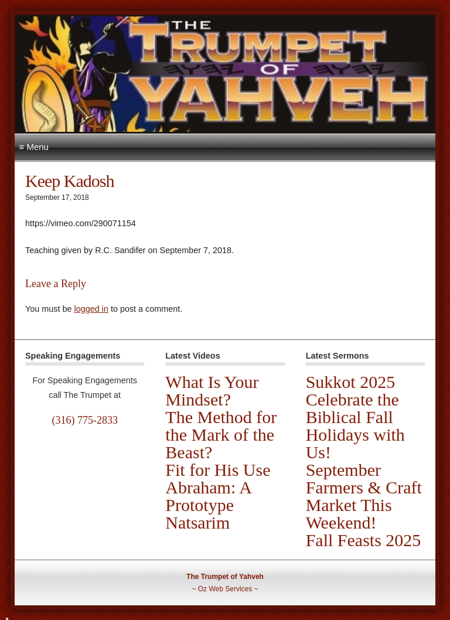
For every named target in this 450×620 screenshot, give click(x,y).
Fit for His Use (217, 469)
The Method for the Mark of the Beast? (221, 434)
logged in (91, 309)
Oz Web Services (225, 589)
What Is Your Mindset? (211, 390)
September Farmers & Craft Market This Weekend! (364, 496)
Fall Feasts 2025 (363, 540)
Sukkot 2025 (351, 381)
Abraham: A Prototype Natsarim (208, 505)
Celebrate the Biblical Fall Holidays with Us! (355, 426)
